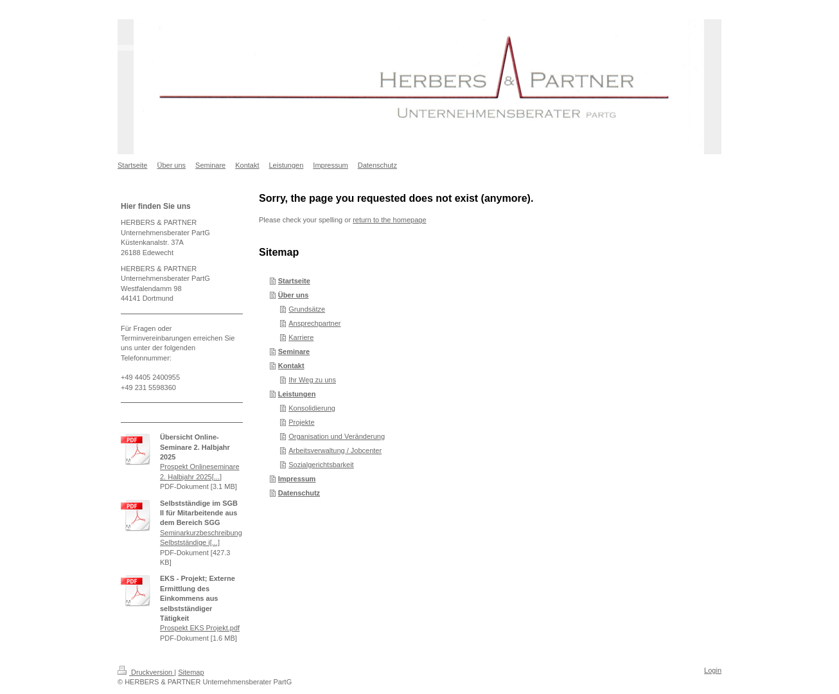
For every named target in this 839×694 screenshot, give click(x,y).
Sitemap (191, 672)
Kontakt (291, 365)
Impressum (297, 479)
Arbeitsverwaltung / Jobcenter (335, 450)
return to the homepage (389, 220)
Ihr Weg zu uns (312, 380)
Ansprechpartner (314, 323)
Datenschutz (299, 493)
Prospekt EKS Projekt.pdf (200, 628)
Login (712, 670)
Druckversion (146, 672)
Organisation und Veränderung (336, 436)
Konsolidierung (311, 408)
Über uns (293, 295)
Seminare (294, 351)
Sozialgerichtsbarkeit (321, 464)
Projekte (301, 422)
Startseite (294, 281)
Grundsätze (306, 309)
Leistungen (297, 394)
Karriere (301, 337)
